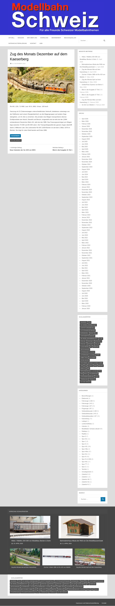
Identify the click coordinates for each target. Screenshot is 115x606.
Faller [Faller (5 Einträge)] (97, 344)
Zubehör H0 (85, 479)
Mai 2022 (85, 237)
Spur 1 (84, 441)
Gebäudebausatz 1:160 (89, 411)
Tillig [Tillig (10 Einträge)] (97, 376)
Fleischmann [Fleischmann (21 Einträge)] (84, 346)
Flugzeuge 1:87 (87, 408)
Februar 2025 (86, 154)
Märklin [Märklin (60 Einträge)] (83, 368)
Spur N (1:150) (86, 459)
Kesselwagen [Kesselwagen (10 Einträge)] (84, 360)
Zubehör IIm (85, 482)
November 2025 (87, 131)
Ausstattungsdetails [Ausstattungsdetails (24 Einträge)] (87, 327)
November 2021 (87, 253)
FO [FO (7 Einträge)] (91, 346)
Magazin (21, 37)
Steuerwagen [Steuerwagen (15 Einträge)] (93, 373)
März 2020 (85, 303)
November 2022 (87, 222)
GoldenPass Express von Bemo (92, 84)
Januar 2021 (86, 278)
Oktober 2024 (86, 164)
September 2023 (87, 197)
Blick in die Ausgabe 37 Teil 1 (91, 95)
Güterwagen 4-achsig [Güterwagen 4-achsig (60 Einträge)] (87, 354)
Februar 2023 (86, 215)
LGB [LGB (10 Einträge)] (86, 365)
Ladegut (84, 421)
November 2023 (87, 192)
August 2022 (86, 230)
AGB (41, 43)
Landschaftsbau (87, 423)
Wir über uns (32, 37)
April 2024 (85, 179)
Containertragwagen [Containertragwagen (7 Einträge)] (87, 335)
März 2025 (85, 151)
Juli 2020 (84, 293)
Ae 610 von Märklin (88, 105)
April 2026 (85, 119)
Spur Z (84, 466)
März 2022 (85, 243)
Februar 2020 (86, 306)
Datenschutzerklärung (18, 43)
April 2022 (85, 240)
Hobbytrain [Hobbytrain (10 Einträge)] (84, 357)
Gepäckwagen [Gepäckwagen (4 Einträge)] (85, 349)
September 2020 (87, 288)
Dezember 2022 (87, 220)
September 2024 (87, 167)
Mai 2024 (85, 177)
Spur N (84, 456)
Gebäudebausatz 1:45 (89, 413)
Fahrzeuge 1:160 (87, 401)
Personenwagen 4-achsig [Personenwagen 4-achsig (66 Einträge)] (88, 371)
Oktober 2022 (86, 225)
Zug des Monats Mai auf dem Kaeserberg (23, 567)
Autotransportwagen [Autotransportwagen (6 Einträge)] (87, 330)
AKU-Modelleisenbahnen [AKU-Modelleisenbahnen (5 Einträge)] (88, 325)
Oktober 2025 (86, 134)
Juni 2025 (85, 144)
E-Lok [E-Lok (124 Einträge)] (101, 338)
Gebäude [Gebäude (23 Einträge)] (96, 346)
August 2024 (86, 169)
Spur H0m (85, 451)
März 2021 (85, 273)
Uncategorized (86, 472)
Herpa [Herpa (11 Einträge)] (98, 354)
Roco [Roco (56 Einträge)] (86, 373)
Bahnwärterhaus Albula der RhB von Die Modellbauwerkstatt (81, 541)
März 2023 (85, 212)
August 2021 (86, 260)
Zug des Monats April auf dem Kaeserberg (88, 567)
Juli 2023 (84, 202)
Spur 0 (84, 436)
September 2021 (87, 258)
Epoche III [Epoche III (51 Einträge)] (91, 341)
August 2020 (86, 291)
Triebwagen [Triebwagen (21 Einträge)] (84, 379)
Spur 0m (84, 439)
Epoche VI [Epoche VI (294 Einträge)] (91, 344)
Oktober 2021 (86, 255)
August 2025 (86, 139)
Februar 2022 (86, 245)
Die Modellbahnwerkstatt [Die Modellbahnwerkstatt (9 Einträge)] (89, 338)
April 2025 (85, 149)
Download (44, 37)
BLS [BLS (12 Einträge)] (96, 333)
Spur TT (84, 464)
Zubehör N (85, 484)
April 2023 (85, 210)
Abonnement (56, 37)
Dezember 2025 (87, 129)
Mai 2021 (85, 268)
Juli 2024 (84, 172)
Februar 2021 (86, 275)
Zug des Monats (16, 140)
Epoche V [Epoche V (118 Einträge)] (83, 344)
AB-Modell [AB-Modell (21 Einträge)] (83, 322)
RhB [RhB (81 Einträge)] (81, 373)
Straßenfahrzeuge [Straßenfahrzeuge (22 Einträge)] (87, 376)
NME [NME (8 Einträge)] (88, 368)
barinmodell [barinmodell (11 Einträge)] (84, 333)
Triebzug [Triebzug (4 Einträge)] (92, 379)
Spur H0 (84, 446)
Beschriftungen (86, 396)
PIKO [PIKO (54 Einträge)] (99, 371)
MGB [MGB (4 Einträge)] (95, 365)
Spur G (84, 444)
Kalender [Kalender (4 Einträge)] (92, 357)
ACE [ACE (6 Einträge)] (89, 322)
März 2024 (85, 182)
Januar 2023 (86, 217)
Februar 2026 (86, 124)
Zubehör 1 (85, 477)
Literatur (84, 426)
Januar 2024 (86, 187)
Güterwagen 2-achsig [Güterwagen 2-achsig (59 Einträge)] (87, 352)
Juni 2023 (85, 205)
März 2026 (85, 121)
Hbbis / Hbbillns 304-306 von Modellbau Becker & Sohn (31, 541)
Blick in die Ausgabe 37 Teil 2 (91, 89)
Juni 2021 (85, 265)
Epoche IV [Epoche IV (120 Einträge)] (98, 341)
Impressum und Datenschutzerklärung (87, 603)
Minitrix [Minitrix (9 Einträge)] (100, 365)
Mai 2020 (85, 298)
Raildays (84, 431)
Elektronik (85, 398)
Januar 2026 (86, 126)
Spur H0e (85, 449)
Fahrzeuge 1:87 (87, 406)
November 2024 (87, 162)
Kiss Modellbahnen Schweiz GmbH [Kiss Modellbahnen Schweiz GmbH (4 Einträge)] (91, 363)
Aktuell (12, 37)
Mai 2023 (85, 207)
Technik (84, 469)
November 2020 (87, 283)
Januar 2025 (86, 156)
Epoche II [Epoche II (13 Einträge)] (83, 341)
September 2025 (87, 136)
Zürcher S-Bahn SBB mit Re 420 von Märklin (57, 567)
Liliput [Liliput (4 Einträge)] (90, 365)
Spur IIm (84, 454)
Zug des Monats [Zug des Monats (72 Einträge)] (85, 381)
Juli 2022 (84, 232)
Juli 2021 (84, 263)
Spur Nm (84, 461)
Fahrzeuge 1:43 (87, 403)
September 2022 (87, 227)
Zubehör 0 (85, 474)
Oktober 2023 (86, 194)
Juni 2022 (85, 235)
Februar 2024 (86, 184)
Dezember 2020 (87, 280)
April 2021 (85, 270)
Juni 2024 (85, 174)
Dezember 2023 (87, 189)
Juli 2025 (84, 141)
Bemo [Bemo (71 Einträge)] (91, 333)
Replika (84, 434)
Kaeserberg (15, 136)
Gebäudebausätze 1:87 (89, 416)
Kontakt (33, 43)
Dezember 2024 (87, 159)
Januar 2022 (86, 248)
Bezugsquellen (70, 37)
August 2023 (86, 199)
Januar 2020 (86, 308)
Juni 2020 (85, 296)
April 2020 (85, 301)
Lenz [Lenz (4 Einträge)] (81, 365)
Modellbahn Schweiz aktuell (90, 429)
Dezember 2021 (87, 250)
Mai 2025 (85, 146)
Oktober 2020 (86, 286)
